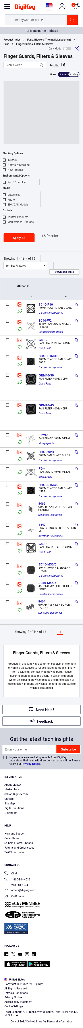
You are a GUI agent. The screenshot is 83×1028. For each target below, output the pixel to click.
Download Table (64, 271)
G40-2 (43, 340)
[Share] (77, 48)
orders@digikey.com (19, 890)
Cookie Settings (13, 1006)
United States (14, 979)
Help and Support (14, 833)
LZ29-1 (44, 435)
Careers (9, 798)
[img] (25, 8)
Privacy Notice (31, 763)
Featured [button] (16, 265)
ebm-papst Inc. (47, 443)
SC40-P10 (46, 304)
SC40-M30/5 (47, 564)
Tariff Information (14, 852)
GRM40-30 (46, 375)
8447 (42, 524)
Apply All (19, 238)
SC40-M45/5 (47, 583)
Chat (10, 874)
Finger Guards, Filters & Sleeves (34, 44)
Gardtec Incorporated (51, 312)
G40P (42, 544)
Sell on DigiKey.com (16, 794)
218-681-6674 (16, 885)
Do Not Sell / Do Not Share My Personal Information (42, 1021)
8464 (41, 601)
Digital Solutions (14, 808)
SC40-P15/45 (48, 485)
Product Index (12, 39)
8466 (41, 503)
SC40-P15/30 (48, 356)
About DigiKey (12, 784)
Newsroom (10, 812)
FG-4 (42, 468)
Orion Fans (45, 348)
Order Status (11, 838)
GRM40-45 (46, 405)
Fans (6, 44)
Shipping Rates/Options (18, 843)
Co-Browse (14, 896)
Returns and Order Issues (19, 847)
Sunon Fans (45, 476)
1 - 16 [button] (21, 258)
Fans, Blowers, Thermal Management (49, 39)
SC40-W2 (45, 320)
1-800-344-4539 (17, 880)
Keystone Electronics (50, 514)
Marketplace (11, 789)
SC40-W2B (46, 452)
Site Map (9, 803)
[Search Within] (21, 65)
